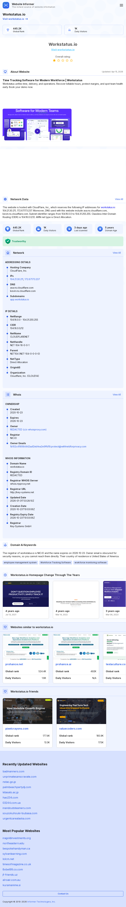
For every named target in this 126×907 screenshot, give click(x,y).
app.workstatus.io (19, 299)
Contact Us (63, 893)
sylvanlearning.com (15, 853)
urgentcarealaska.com (16, 818)
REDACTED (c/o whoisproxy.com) (28, 429)
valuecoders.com (70, 728)
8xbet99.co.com (13, 869)
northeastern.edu (13, 843)
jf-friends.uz (10, 874)
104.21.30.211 (16, 279)
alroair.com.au (11, 880)
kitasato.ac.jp (11, 792)
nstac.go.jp (9, 781)
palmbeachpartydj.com (17, 787)
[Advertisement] (63, 99)
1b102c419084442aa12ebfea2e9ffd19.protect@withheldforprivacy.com (48, 446)
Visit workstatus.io (15, 18)
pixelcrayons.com (16, 728)
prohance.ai (63, 664)
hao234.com (10, 797)
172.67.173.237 (32, 279)
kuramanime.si (12, 885)
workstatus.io (108, 207)
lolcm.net (8, 859)
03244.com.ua (12, 802)
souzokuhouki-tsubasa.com (20, 813)
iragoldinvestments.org (17, 838)
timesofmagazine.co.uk (17, 864)
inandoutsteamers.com (17, 808)
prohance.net (14, 664)
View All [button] (119, 199)
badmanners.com (13, 771)
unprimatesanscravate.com (19, 776)
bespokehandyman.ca (16, 848)
